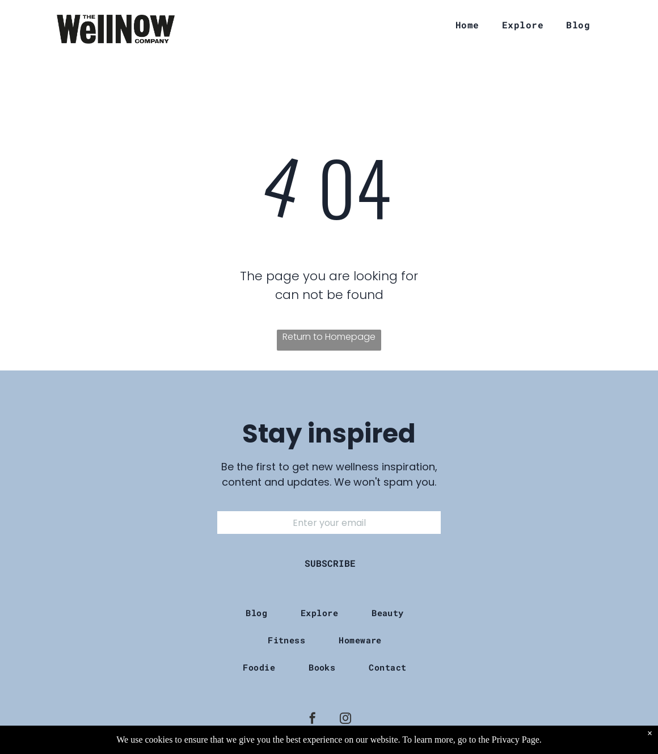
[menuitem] (467, 25)
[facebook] (312, 720)
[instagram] (345, 720)
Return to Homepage (329, 336)
